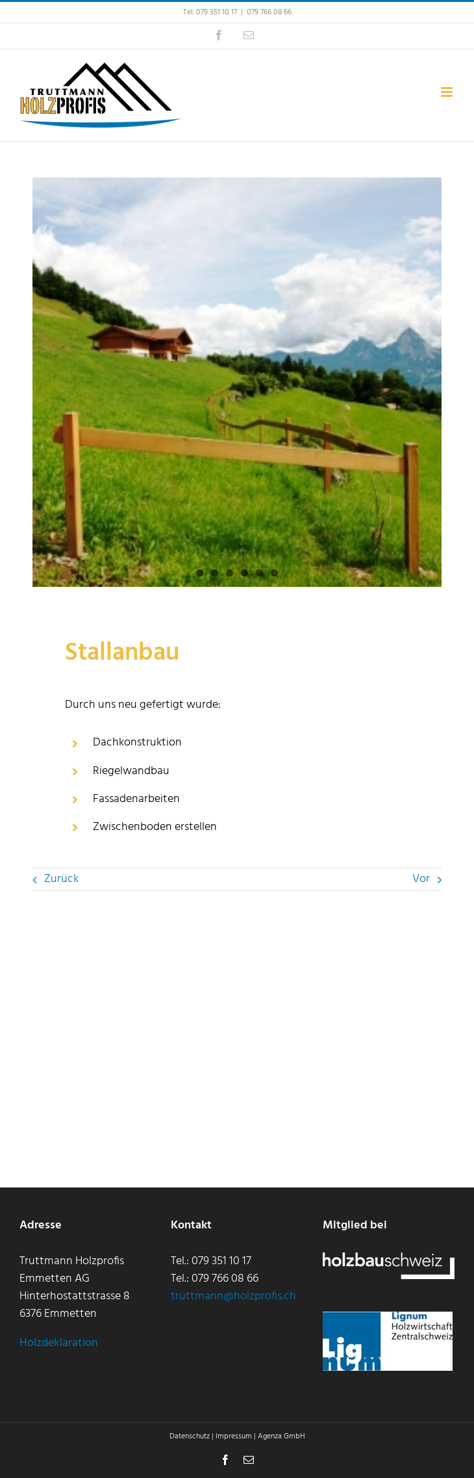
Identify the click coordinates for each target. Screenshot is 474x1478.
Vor (421, 879)
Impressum (234, 1436)
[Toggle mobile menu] (448, 92)
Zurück (61, 879)
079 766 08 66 (269, 12)
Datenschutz (189, 1436)
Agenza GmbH (281, 1436)
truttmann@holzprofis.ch (233, 1296)
